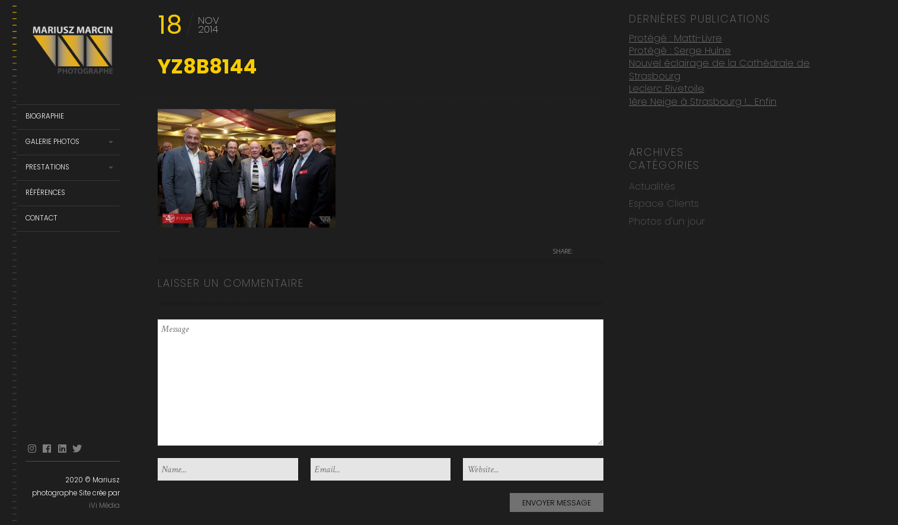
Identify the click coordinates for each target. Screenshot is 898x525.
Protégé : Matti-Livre (675, 36)
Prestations (47, 167)
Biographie (44, 116)
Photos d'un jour (667, 219)
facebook (46, 449)
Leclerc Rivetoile (666, 86)
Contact (41, 218)
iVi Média (104, 505)
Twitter (77, 449)
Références (45, 192)
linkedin (62, 449)
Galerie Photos (52, 141)
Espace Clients (664, 201)
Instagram (32, 449)
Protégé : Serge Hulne (680, 48)
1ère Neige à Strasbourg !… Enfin (702, 99)
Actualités (652, 184)
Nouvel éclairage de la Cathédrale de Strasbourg (719, 67)
